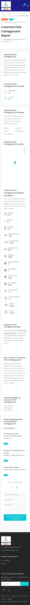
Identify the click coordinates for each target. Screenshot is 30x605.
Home (3, 14)
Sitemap (10, 599)
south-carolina (19, 14)
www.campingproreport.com (9, 550)
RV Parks (3, 563)
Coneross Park (24, 16)
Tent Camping (5, 560)
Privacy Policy (16, 596)
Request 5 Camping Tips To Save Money (15, 517)
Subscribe (24, 584)
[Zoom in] (24, 148)
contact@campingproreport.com (11, 547)
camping (9, 14)
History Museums (9, 428)
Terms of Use (5, 596)
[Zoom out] (24, 151)
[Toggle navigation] (28, 6)
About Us (4, 599)
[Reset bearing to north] (24, 153)
